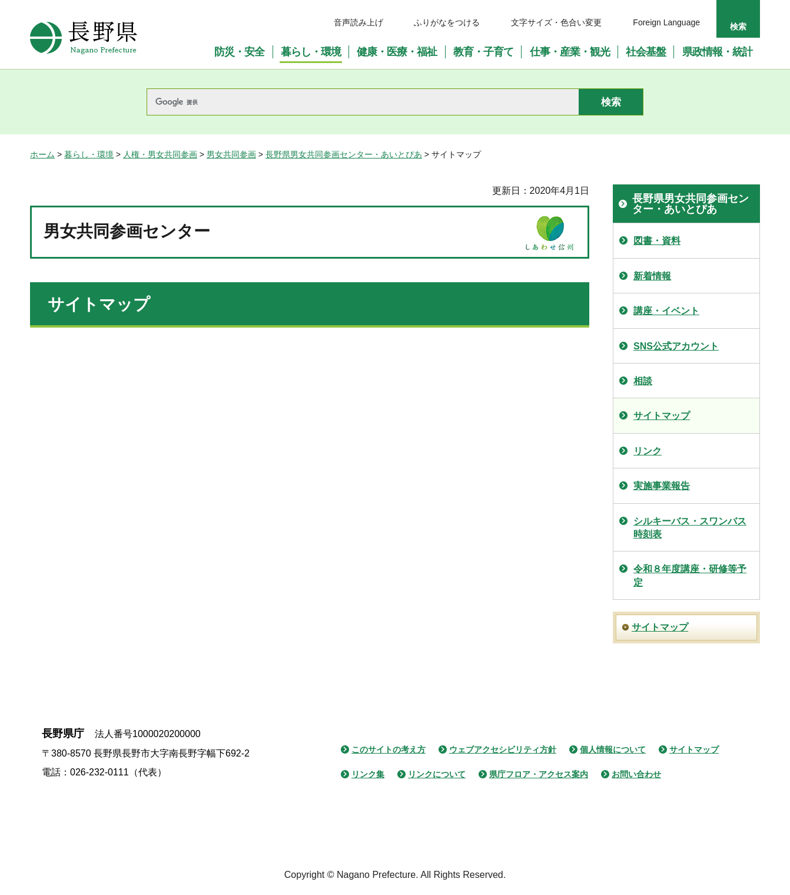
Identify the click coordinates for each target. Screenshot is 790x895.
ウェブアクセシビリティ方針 (502, 749)
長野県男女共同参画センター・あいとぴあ (343, 154)
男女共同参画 (231, 154)
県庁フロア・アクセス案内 (538, 774)
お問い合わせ (636, 774)
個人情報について (613, 749)
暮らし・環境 (89, 154)
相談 (642, 381)
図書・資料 (657, 241)
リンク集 (367, 774)
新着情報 (652, 276)
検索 (738, 26)
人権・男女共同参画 (160, 154)
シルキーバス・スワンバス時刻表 (689, 527)
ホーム (42, 154)
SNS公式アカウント (676, 346)
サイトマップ (661, 416)
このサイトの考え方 (388, 749)
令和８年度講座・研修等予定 (689, 575)
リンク (647, 451)
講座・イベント (666, 311)
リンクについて (437, 774)
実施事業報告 (661, 486)
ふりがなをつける (447, 22)
